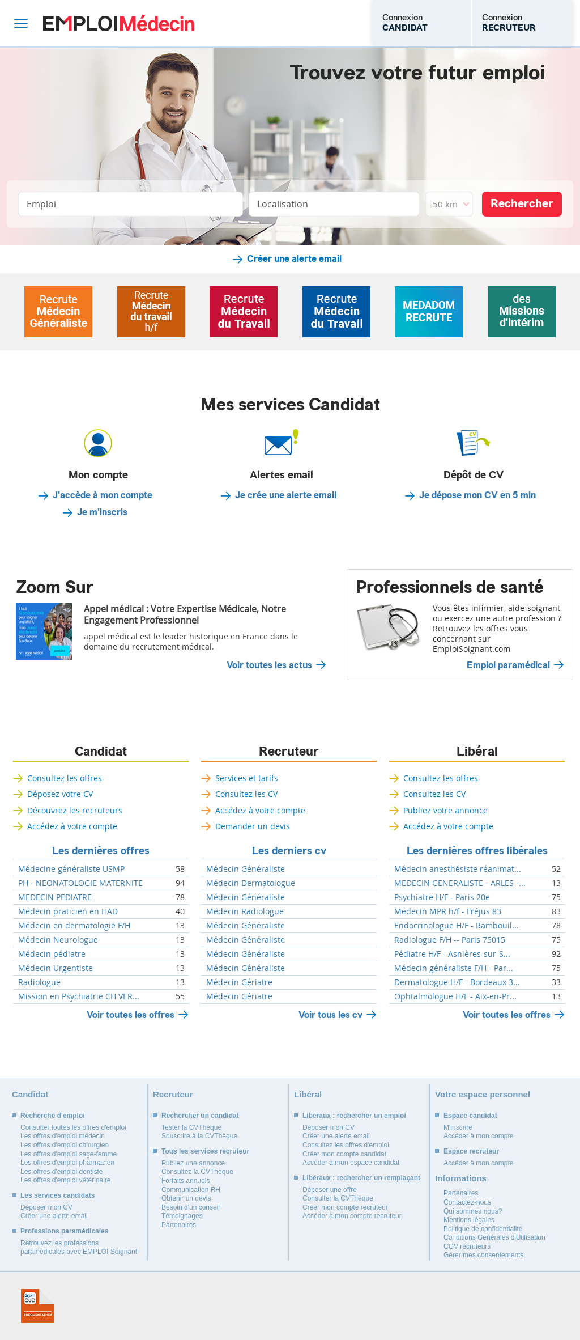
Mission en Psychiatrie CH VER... (78, 996)
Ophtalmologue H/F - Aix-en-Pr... (455, 996)
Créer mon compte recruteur (345, 1207)
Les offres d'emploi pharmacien (67, 1163)
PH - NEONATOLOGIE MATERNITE (80, 883)
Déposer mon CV (46, 1207)
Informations (461, 1178)
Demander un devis (252, 826)
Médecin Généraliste (245, 869)
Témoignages (182, 1216)
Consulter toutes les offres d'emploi (73, 1127)
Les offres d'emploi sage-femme (68, 1154)
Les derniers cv (289, 850)
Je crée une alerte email (285, 495)
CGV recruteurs (467, 1246)
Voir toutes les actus (269, 665)
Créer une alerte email (294, 259)
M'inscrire (457, 1127)
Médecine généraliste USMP (71, 869)
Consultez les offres (64, 778)
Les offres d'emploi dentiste (61, 1172)
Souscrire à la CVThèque (199, 1136)
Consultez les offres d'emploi (345, 1145)
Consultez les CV (246, 793)
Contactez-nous (467, 1202)
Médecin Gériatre (239, 982)
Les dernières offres (101, 850)
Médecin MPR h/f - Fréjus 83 (447, 911)
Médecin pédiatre (52, 954)
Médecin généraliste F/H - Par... (453, 968)
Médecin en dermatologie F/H (74, 926)
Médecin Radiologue (245, 911)
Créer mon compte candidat (344, 1154)
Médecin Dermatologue (250, 883)
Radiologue (39, 982)
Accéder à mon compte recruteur (352, 1216)
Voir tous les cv (330, 1014)
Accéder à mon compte (478, 1136)
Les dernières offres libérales (477, 850)
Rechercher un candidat (200, 1116)
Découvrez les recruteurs (74, 810)
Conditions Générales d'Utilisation (494, 1237)
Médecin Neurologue (58, 940)
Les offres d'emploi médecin (62, 1136)
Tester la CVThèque (191, 1127)
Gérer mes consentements (483, 1255)
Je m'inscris (102, 512)
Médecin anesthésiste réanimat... (457, 869)
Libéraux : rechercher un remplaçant (361, 1178)
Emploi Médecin (118, 23)
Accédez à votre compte (72, 826)
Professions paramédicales (64, 1231)
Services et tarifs (246, 778)
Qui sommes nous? (472, 1211)
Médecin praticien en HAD (68, 911)
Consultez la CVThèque (197, 1172)
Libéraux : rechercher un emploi (354, 1116)
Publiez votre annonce (445, 810)
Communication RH (190, 1190)
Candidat (101, 751)
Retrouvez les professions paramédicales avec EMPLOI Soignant (78, 1247)
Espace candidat (470, 1116)
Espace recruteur (471, 1151)
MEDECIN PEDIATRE (55, 897)
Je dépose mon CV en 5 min (477, 495)
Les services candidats (57, 1195)
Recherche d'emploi (52, 1116)
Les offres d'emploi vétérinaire (65, 1180)
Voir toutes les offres (130, 1014)
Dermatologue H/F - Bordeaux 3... (457, 982)
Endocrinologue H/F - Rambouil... (456, 926)
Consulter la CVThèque (337, 1198)
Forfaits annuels (185, 1181)
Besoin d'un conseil (190, 1207)
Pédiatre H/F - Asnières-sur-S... (452, 954)
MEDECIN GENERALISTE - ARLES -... (460, 883)
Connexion (405, 22)
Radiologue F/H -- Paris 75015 (449, 940)
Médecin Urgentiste (55, 968)
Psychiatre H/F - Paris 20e (442, 897)
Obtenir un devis (186, 1198)
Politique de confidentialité (482, 1229)
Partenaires (178, 1225)
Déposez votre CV (60, 793)
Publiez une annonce (193, 1163)
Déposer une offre (329, 1190)
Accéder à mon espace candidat (350, 1163)
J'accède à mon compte (102, 495)
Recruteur (289, 751)
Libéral (477, 751)
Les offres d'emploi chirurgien (64, 1145)
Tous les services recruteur (205, 1151)
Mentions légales (468, 1220)
